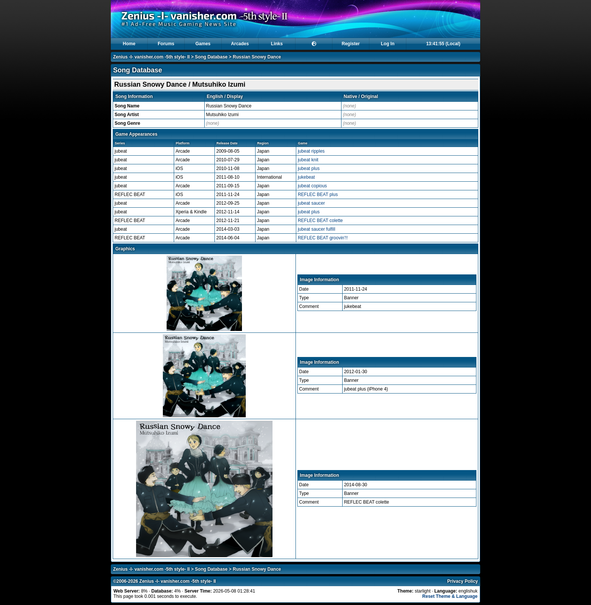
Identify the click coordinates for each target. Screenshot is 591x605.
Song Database (211, 57)
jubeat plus (309, 168)
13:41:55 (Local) (443, 43)
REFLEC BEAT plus (318, 194)
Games (202, 43)
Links (277, 43)
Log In (388, 43)
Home (129, 43)
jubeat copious (312, 185)
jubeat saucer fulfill (316, 229)
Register (350, 43)
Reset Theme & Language (450, 596)
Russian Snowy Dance (257, 57)
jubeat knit (308, 159)
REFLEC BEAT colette (320, 220)
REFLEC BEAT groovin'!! (323, 237)
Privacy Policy (462, 581)
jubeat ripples (311, 151)
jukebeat (306, 177)
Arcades (240, 43)
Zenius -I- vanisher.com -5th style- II (151, 57)
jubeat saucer (311, 203)
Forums (166, 43)
